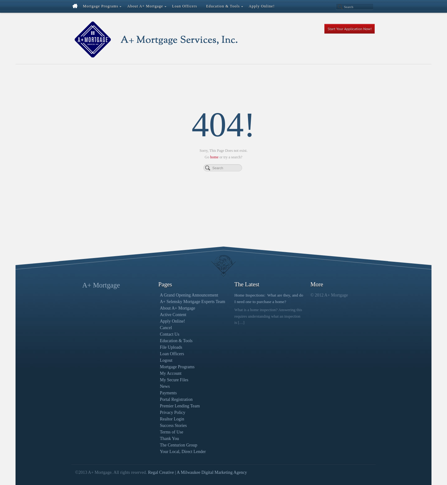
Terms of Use (171, 432)
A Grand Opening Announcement (189, 295)
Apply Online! (172, 321)
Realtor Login (172, 419)
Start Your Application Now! (349, 28)
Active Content (173, 314)
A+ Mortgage (101, 285)
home (214, 157)
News (165, 386)
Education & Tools (176, 340)
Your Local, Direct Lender (183, 451)
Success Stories (173, 425)
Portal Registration (176, 399)
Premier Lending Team (180, 406)
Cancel (166, 327)
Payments (168, 393)
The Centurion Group (178, 445)
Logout (166, 360)
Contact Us (169, 334)
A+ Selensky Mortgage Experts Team (192, 301)
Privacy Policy (172, 412)
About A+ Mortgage (177, 308)
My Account (171, 373)
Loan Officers (172, 353)
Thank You (169, 438)
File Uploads (171, 347)
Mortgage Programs (177, 367)
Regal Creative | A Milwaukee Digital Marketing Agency (197, 472)
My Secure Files (174, 380)
